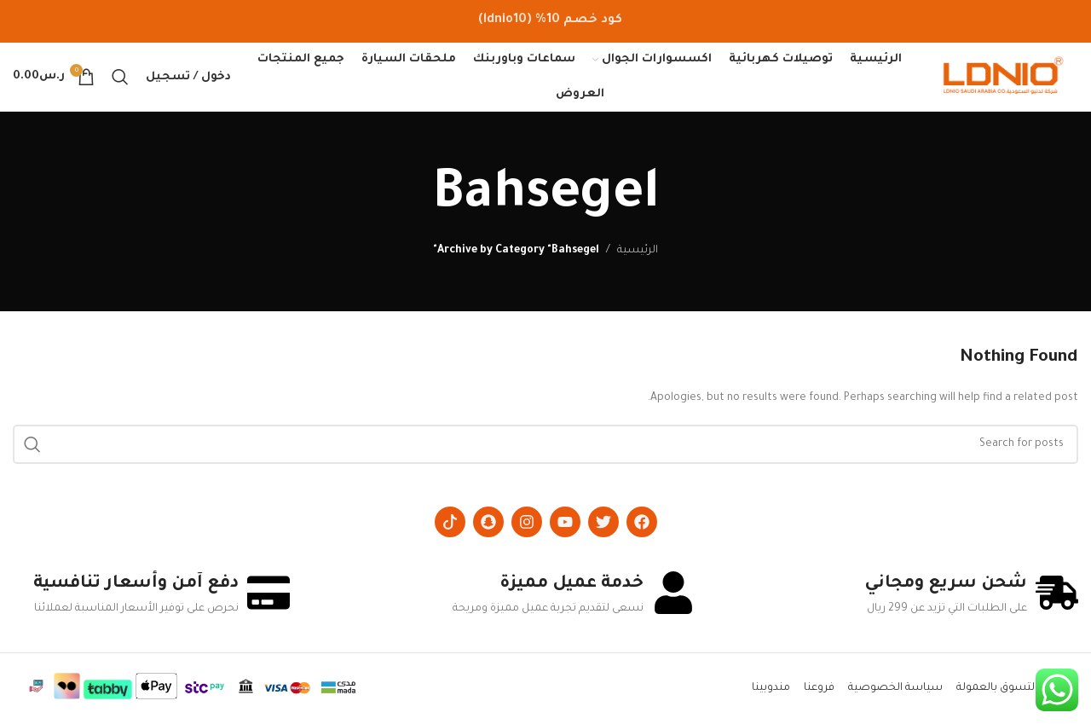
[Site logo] (1003, 78)
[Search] (120, 77)
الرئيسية (637, 251)
